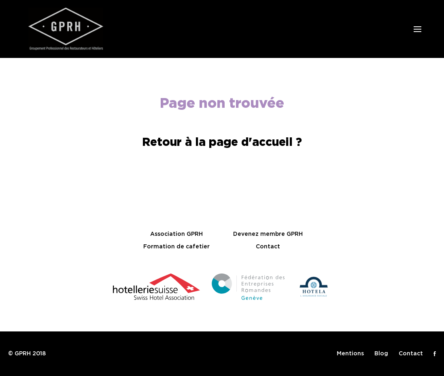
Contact (268, 247)
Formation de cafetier (176, 247)
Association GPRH (176, 234)
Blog (381, 354)
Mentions (350, 354)
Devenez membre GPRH (268, 234)
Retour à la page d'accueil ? (222, 142)
